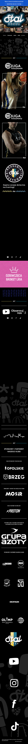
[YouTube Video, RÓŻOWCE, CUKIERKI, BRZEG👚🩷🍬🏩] (14, 46)
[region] (14, 3)
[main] (14, 450)
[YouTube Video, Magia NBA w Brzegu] (14, 204)
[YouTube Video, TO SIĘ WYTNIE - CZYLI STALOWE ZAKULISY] (14, 332)
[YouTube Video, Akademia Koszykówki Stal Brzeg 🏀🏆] (14, 223)
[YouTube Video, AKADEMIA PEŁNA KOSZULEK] (14, 372)
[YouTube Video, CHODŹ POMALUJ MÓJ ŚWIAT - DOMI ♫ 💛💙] (14, 353)
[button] (1, 8)
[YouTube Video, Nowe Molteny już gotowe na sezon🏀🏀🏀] (14, 391)
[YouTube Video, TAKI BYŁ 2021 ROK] (14, 412)
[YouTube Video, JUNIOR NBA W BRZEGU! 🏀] (14, 243)
